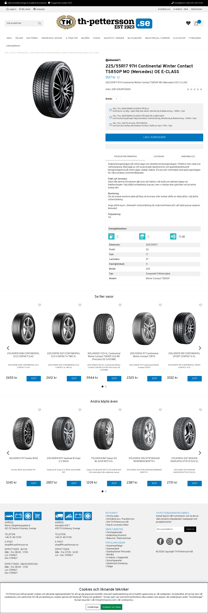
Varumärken (13, 46)
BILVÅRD (85, 38)
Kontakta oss (164, 9)
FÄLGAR (19, 38)
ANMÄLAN (190, 529)
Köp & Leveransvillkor (118, 525)
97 (147, 258)
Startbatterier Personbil (118, 551)
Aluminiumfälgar (114, 546)
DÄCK (9, 38)
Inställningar (93, 607)
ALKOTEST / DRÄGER (114, 38)
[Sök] (24, 23)
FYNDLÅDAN (195, 38)
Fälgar (110, 566)
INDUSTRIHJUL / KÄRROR (157, 38)
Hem (7, 53)
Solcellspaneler (114, 560)
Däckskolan (196, 9)
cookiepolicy (127, 600)
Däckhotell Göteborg (117, 563)
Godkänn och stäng (112, 607)
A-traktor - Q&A (181, 9)
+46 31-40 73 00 (13, 537)
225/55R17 (152, 244)
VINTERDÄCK (23, 53)
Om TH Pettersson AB (117, 522)
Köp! (114, 378)
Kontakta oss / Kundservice (120, 519)
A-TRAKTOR (72, 38)
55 (147, 249)
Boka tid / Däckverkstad (119, 538)
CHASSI (96, 38)
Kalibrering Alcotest (116, 535)
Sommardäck (113, 549)
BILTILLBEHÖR (135, 38)
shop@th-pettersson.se (16, 545)
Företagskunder (114, 532)
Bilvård (110, 554)
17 (147, 254)
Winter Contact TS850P (158, 278)
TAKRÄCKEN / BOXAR (51, 38)
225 (148, 268)
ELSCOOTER (179, 38)
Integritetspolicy (103, 600)
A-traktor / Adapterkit (117, 557)
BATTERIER (32, 38)
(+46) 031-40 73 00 (194, 3)
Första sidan (113, 516)
